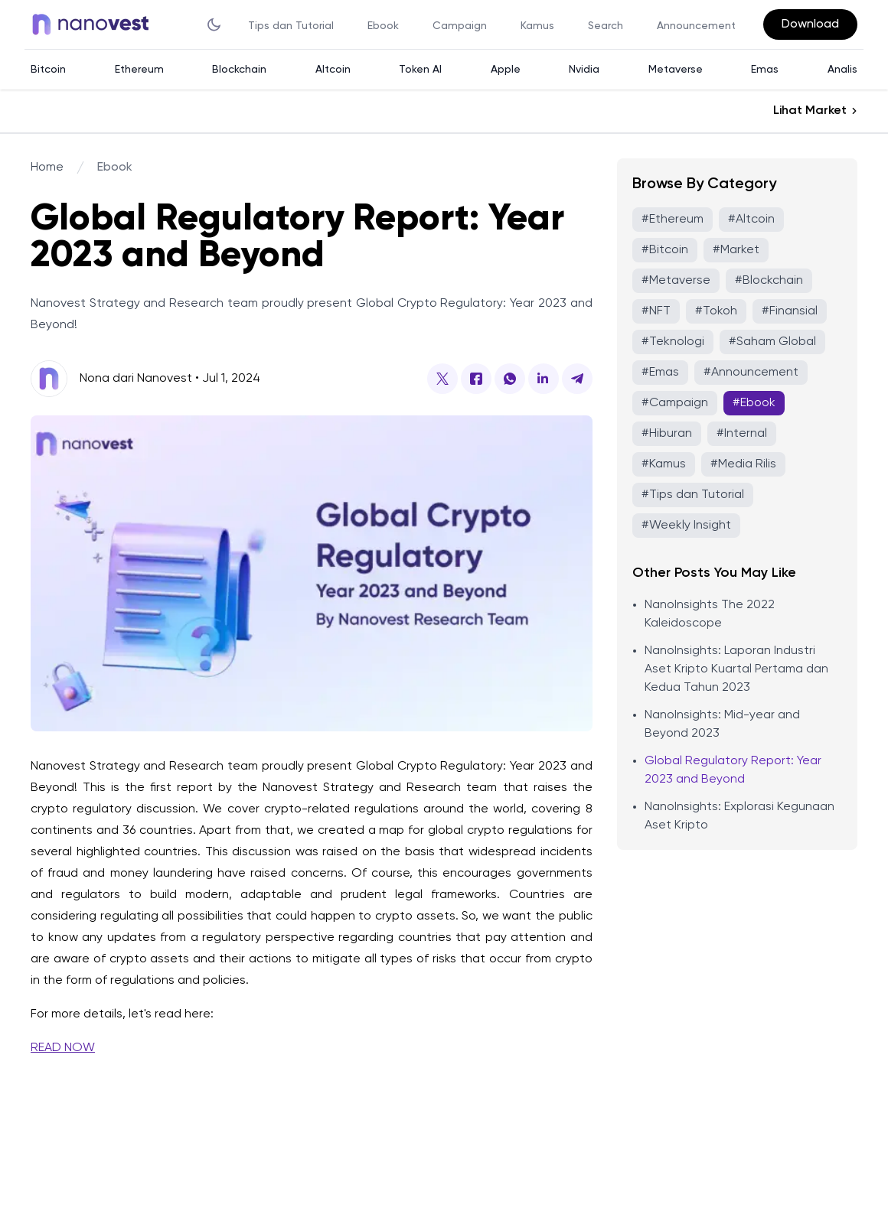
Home (47, 167)
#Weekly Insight (686, 525)
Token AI (420, 69)
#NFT (656, 311)
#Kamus (664, 464)
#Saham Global (772, 342)
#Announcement (751, 372)
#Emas (660, 372)
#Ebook (754, 403)
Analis (842, 69)
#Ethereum (673, 219)
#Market (736, 250)
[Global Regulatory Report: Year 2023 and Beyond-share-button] (442, 378)
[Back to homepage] (94, 24)
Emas (765, 69)
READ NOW (63, 1048)
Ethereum (139, 69)
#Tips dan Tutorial (693, 495)
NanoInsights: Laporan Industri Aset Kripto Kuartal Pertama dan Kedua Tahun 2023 (736, 669)
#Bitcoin (665, 250)
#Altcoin (751, 219)
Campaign (460, 26)
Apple (506, 69)
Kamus (537, 26)
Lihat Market (810, 111)
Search (605, 26)
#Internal (742, 434)
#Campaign (675, 403)
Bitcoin (48, 69)
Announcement (696, 26)
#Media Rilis (743, 464)
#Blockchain (769, 281)
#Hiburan (667, 434)
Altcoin (333, 69)
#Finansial (790, 311)
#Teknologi (673, 342)
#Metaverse (676, 281)
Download (810, 24)
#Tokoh (716, 311)
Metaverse (675, 69)
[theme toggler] (214, 24)
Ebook (383, 26)
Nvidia (584, 69)
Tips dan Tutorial (291, 26)
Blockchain (239, 69)
